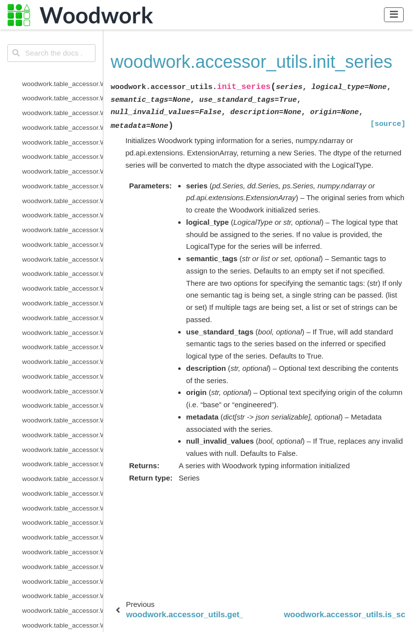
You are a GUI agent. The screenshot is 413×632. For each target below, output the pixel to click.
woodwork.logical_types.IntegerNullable (62, 177)
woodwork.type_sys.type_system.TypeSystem (62, 353)
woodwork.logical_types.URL (62, 338)
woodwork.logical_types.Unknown (62, 324)
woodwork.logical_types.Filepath (62, 148)
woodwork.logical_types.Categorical (62, 60)
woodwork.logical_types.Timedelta (62, 309)
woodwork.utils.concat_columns (62, 485)
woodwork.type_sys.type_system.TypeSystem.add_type (62, 368)
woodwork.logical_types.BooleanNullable (62, 46)
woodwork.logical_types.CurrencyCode (62, 89)
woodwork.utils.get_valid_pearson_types (62, 514)
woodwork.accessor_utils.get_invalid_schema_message (62, 543)
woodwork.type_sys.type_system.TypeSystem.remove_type (62, 397)
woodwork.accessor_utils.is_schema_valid (62, 573)
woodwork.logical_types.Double (62, 119)
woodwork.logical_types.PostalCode (62, 280)
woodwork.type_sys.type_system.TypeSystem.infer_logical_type (62, 383)
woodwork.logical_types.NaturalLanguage (62, 221)
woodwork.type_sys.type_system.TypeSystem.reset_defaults (62, 412)
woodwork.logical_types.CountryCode (62, 75)
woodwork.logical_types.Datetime (62, 104)
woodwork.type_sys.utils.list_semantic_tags (62, 470)
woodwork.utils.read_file (57, 529)
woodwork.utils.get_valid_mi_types (62, 500)
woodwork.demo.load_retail (62, 602)
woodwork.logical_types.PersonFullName (62, 251)
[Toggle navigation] (394, 14)
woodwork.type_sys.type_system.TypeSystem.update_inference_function (62, 426)
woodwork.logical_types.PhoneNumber (62, 266)
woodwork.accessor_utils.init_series (62, 558)
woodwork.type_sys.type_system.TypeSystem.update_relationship (62, 441)
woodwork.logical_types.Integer (62, 163)
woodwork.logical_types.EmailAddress (62, 134)
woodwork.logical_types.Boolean (62, 31)
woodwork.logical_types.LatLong (62, 207)
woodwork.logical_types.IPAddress (62, 192)
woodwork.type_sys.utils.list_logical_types (62, 456)
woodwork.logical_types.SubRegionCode (62, 295)
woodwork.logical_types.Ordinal (62, 236)
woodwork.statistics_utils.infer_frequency (62, 588)
